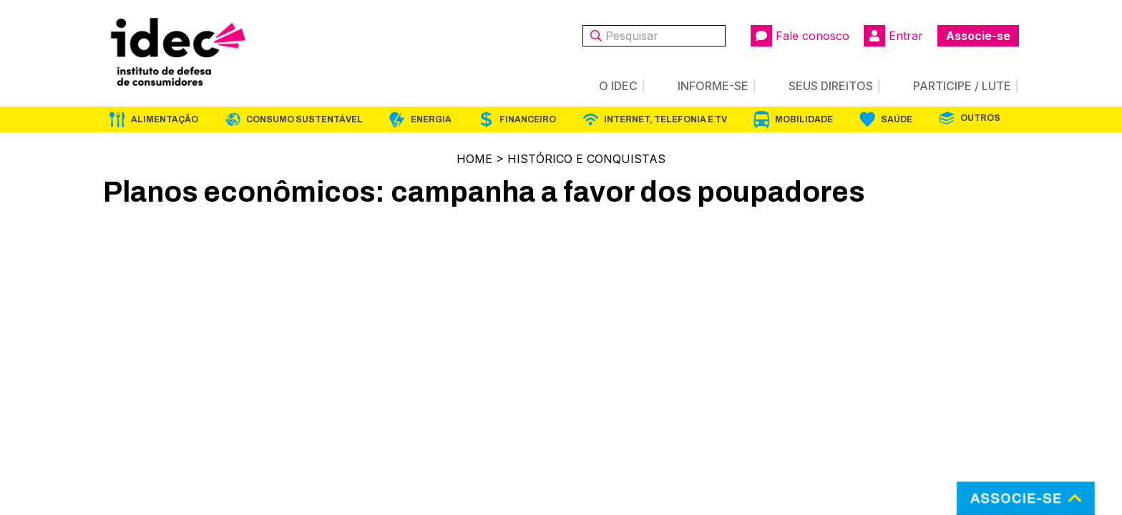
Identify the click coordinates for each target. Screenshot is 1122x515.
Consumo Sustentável (304, 119)
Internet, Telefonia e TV (665, 119)
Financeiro (527, 119)
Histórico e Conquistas (586, 159)
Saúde (896, 119)
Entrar (893, 35)
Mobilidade (804, 119)
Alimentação (164, 119)
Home (474, 159)
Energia (431, 119)
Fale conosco (800, 35)
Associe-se (978, 36)
